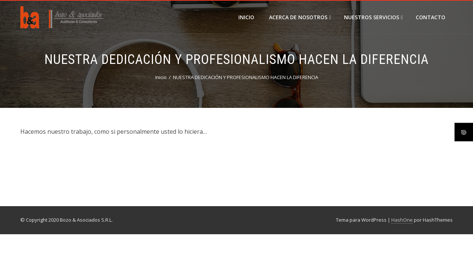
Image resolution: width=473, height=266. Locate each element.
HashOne (402, 219)
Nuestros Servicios (373, 17)
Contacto (430, 17)
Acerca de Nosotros (300, 17)
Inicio (246, 17)
